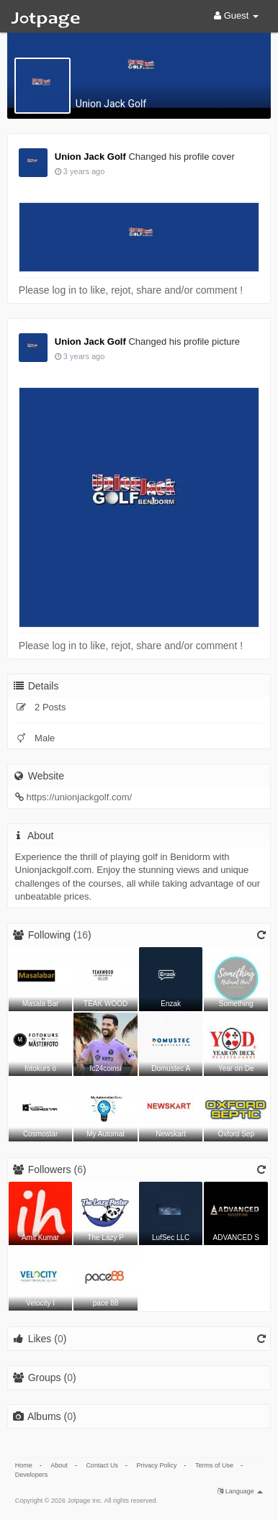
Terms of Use (214, 1465)
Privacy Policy (156, 1465)
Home (23, 1465)
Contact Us (102, 1465)
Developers (31, 1474)
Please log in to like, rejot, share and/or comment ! (131, 290)
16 (82, 935)
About (59, 1465)
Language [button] (240, 1491)
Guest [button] (236, 15)
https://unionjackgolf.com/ (79, 797)
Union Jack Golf (111, 103)
